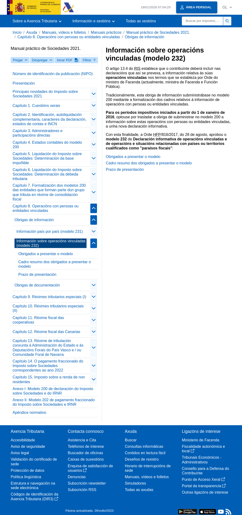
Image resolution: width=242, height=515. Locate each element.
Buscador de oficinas (85, 453)
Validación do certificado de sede (34, 461)
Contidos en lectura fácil (145, 453)
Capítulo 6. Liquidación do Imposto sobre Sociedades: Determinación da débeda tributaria (47, 174)
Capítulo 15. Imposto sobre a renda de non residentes (49, 379)
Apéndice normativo (29, 412)
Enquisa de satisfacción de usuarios (90, 468)
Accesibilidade (23, 440)
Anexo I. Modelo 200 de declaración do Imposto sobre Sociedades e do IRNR (53, 391)
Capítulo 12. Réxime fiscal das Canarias (46, 332)
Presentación (24, 83)
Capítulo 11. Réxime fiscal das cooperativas (38, 320)
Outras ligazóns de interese (205, 492)
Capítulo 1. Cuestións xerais (36, 106)
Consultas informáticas (144, 446)
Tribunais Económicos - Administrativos (202, 459)
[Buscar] (202, 21)
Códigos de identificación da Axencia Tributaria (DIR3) (34, 496)
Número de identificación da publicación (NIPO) (53, 74)
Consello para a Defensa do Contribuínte (205, 471)
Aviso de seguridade (28, 446)
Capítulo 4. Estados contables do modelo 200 (47, 144)
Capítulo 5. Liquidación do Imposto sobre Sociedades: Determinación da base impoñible (47, 158)
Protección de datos (27, 470)
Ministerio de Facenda (200, 440)
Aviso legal (20, 453)
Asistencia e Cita (82, 440)
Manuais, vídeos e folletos (64, 32)
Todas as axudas (139, 490)
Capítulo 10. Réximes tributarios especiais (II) (48, 308)
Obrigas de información (144, 37)
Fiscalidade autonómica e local (203, 448)
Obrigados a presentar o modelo (45, 254)
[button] (227, 7)
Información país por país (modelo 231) (49, 231)
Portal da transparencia (204, 486)
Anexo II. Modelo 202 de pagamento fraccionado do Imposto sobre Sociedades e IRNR (54, 402)
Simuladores (135, 483)
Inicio (17, 32)
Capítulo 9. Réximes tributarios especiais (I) (49, 297)
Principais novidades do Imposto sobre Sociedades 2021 (45, 94)
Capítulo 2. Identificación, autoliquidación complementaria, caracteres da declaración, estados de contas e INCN (49, 119)
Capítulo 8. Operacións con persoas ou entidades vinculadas (68, 37)
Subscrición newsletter (87, 483)
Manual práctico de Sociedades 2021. (158, 32)
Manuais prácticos (106, 32)
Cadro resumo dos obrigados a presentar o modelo (54, 264)
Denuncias (77, 477)
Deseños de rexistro (142, 459)
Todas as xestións (141, 21)
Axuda (31, 32)
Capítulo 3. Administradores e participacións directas (38, 133)
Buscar (131, 440)
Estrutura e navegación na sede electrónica (33, 485)
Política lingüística (26, 477)
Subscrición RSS (82, 490)
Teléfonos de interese (86, 446)
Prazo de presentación (37, 274)
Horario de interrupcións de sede (148, 468)
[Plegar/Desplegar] (93, 94)
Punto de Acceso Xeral (203, 479)
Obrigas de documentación (37, 285)
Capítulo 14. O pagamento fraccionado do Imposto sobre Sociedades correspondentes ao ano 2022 (48, 365)
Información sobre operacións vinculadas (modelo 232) (51, 243)
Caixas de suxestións (86, 459)
